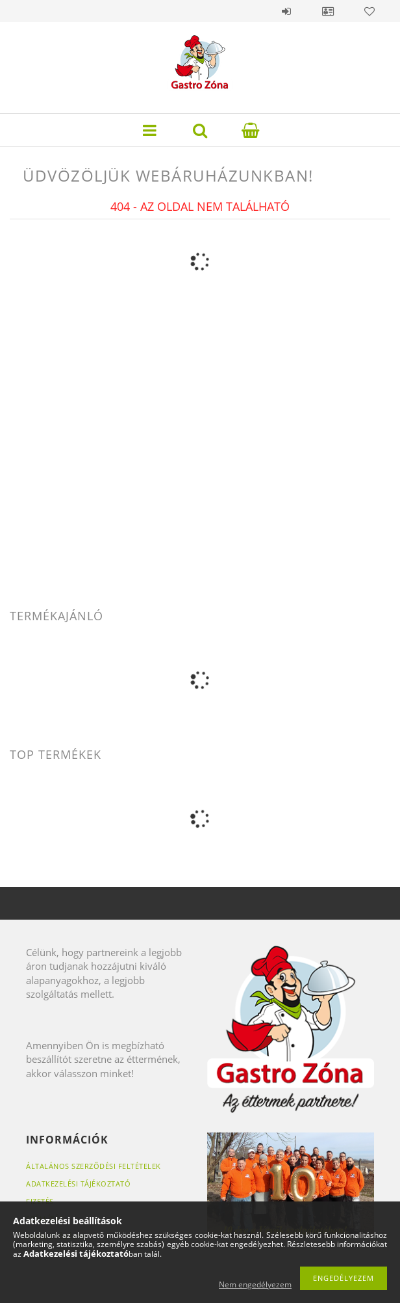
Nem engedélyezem (255, 1284)
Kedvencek (369, 11)
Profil (328, 11)
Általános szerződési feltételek (93, 1166)
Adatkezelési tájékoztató (78, 1183)
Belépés (286, 11)
